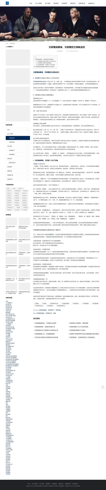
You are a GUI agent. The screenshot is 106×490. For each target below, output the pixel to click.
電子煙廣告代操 (10, 346)
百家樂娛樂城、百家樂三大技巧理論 (46, 64)
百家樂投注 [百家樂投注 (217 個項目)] (16, 195)
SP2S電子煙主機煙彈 (11, 361)
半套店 (7, 453)
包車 (7, 385)
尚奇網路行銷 (9, 382)
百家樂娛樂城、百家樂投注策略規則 (44, 59)
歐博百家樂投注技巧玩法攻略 (24, 240)
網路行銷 (8, 341)
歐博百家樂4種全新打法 (11, 253)
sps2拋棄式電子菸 (10, 319)
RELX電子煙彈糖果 (10, 320)
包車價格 (8, 388)
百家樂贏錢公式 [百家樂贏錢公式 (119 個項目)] (10, 207)
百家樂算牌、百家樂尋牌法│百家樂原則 (82, 337)
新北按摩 (8, 466)
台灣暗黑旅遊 (9, 380)
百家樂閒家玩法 (61, 305)
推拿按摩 (8, 378)
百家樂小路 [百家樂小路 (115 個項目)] (9, 193)
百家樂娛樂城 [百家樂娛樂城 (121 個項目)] (17, 190)
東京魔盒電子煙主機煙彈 (12, 365)
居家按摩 (8, 467)
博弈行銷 (8, 432)
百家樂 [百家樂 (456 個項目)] (13, 188)
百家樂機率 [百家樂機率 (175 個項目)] (16, 198)
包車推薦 (8, 386)
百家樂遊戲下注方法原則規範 (78, 327)
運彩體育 (56, 3)
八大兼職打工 (9, 302)
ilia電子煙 (8, 311)
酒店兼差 (8, 406)
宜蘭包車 (8, 425)
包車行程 (8, 393)
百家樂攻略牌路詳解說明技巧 (24, 292)
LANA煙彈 (8, 330)
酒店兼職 (8, 333)
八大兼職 (8, 335)
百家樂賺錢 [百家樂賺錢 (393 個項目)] (16, 205)
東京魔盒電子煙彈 (10, 328)
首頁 (31, 3)
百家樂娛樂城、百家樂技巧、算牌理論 (50, 310)
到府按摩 (8, 469)
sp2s (7, 301)
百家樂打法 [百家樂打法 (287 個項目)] (24, 193)
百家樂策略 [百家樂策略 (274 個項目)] (24, 200)
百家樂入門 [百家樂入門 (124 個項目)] (20, 188)
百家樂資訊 (12, 142)
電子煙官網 (8, 367)
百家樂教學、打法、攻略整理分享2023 (11, 279)
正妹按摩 (8, 454)
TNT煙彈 (8, 351)
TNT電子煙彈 (9, 398)
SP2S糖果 (8, 372)
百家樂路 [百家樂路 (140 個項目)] (18, 207)
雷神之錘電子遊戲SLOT (10, 227)
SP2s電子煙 (9, 317)
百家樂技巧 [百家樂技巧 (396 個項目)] (9, 195)
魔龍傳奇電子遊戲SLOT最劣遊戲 (23, 227)
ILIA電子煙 (8, 304)
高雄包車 (8, 424)
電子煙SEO (8, 348)
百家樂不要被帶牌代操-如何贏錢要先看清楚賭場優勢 (84, 334)
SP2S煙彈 (8, 325)
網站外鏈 (8, 417)
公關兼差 (8, 409)
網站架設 (8, 344)
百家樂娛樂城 (38, 72)
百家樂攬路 (86, 303)
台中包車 (8, 428)
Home (7, 43)
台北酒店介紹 (9, 440)
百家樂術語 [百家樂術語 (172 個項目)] (16, 202)
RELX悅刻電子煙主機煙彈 (12, 359)
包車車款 (8, 391)
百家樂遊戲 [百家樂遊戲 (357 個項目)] (25, 207)
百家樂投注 (49, 72)
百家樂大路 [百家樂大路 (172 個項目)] (9, 190)
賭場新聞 (64, 3)
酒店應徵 (8, 407)
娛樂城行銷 (8, 433)
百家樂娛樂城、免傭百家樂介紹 (45, 327)
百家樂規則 (50, 305)
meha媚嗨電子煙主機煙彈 (12, 364)
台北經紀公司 (9, 464)
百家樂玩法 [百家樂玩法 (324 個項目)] (24, 198)
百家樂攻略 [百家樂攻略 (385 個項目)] (24, 195)
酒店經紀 (8, 336)
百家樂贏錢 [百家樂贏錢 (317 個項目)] (24, 205)
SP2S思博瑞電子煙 (10, 370)
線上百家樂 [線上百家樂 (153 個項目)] (24, 209)
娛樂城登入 (91, 3)
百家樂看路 (95, 303)
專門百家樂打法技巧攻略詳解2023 (24, 279)
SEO (7, 403)
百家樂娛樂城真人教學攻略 (11, 240)
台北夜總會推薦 (10, 441)
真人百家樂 (38, 3)
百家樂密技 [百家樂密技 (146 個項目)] (25, 190)
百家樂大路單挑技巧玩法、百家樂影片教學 (11, 292)
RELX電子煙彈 (9, 332)
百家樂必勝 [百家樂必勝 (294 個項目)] (16, 193)
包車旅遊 (8, 395)
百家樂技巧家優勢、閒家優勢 (78, 323)
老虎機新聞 (12, 154)
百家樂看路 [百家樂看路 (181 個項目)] (9, 200)
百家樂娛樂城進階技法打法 (11, 266)
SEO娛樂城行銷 (10, 435)
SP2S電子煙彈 (9, 322)
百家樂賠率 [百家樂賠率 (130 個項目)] (9, 205)
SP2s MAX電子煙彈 (11, 315)
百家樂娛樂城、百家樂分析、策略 (46, 313)
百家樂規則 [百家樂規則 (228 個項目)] (24, 202)
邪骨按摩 (8, 443)
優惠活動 (72, 3)
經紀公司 (8, 383)
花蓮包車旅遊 (9, 419)
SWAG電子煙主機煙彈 (11, 356)
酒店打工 (8, 461)
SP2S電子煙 (9, 307)
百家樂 (37, 78)
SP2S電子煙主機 (10, 327)
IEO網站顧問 (77, 486)
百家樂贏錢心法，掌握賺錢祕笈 (45, 334)
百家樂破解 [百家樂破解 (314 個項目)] (16, 200)
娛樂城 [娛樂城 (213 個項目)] (8, 188)
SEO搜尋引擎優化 (10, 343)
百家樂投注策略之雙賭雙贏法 (45, 63)
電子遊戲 (47, 3)
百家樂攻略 (60, 51)
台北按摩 (8, 451)
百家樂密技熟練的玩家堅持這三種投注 (45, 66)
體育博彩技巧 (12, 162)
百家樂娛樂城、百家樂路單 (24, 266)
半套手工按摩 (9, 449)
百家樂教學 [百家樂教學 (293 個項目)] (9, 198)
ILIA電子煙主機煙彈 (11, 362)
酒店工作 (8, 446)
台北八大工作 (9, 338)
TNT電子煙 (8, 349)
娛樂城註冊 (82, 3)
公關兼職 (8, 411)
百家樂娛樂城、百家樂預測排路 (24, 253)
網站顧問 (8, 312)
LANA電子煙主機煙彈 (11, 357)
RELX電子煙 (9, 306)
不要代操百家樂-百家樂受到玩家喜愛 (46, 337)
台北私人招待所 (10, 374)
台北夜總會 (8, 437)
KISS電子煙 (8, 309)
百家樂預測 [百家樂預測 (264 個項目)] (9, 209)
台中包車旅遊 (9, 422)
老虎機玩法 (12, 150)
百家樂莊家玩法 (39, 305)
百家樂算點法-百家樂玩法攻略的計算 (46, 330)
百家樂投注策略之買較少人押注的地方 (47, 61)
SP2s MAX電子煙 (10, 314)
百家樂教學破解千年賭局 (77, 330)
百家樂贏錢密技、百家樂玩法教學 (45, 323)
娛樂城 (41, 160)
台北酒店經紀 (9, 340)
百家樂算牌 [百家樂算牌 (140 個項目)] (9, 202)
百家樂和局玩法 (54, 303)
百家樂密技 (50, 234)
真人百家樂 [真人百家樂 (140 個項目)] (16, 209)
